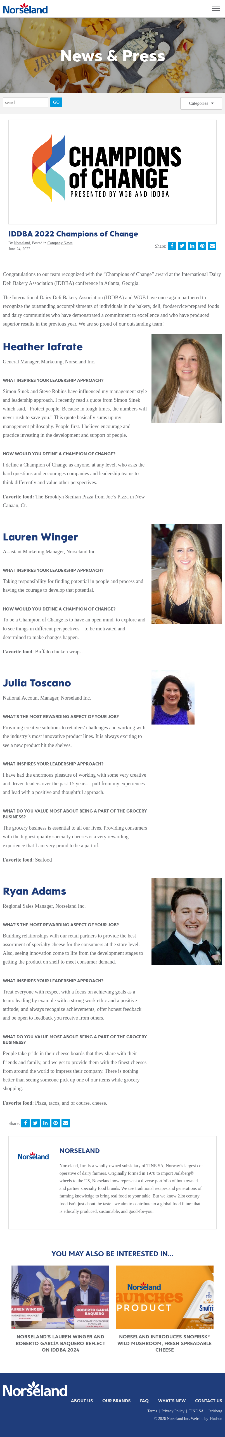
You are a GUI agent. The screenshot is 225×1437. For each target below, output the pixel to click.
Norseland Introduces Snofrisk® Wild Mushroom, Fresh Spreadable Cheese (164, 1343)
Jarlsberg (215, 1411)
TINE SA (196, 1411)
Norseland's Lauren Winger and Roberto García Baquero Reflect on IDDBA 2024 (60, 1343)
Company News (60, 243)
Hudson (216, 1419)
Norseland (22, 243)
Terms (152, 1411)
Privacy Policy (173, 1411)
